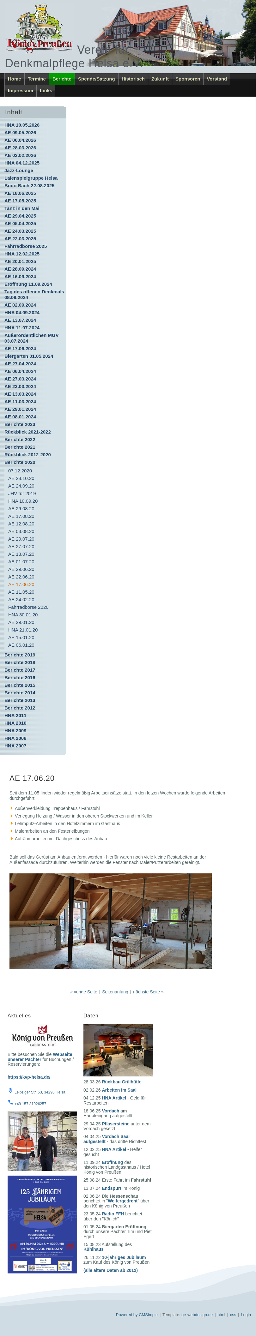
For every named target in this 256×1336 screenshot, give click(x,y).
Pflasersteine (115, 1123)
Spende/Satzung (96, 78)
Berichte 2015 (19, 685)
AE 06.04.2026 (20, 140)
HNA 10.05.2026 (22, 125)
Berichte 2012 (19, 707)
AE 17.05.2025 (20, 200)
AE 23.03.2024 (20, 386)
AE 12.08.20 (21, 523)
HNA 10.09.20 (23, 501)
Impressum (20, 90)
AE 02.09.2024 (20, 305)
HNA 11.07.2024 (22, 327)
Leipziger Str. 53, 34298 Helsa (40, 1092)
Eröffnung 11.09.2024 (28, 284)
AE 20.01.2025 (20, 261)
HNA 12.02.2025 (22, 253)
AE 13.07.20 (21, 554)
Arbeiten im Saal (119, 1090)
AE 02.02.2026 (20, 155)
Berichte (61, 78)
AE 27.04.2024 (20, 363)
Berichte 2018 (19, 662)
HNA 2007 (15, 745)
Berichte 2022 (19, 439)
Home (14, 78)
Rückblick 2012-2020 (27, 454)
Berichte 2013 (19, 700)
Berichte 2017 (19, 670)
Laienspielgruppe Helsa (31, 178)
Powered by (127, 1314)
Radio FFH (113, 1213)
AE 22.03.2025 (20, 238)
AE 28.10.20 (21, 478)
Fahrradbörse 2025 (25, 246)
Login (246, 1314)
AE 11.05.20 (21, 592)
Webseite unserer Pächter (40, 1057)
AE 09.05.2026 (20, 132)
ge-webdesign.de (197, 1314)
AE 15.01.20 (21, 637)
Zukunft (160, 78)
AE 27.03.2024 (20, 378)
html (221, 1314)
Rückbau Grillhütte (121, 1081)
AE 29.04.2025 (20, 216)
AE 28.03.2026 (20, 147)
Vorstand (217, 78)
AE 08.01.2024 (20, 416)
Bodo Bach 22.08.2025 (29, 185)
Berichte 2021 (19, 447)
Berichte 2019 (19, 654)
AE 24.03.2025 (20, 231)
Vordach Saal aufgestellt (106, 1139)
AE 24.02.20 (21, 599)
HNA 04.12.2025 (22, 162)
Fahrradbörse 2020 (28, 607)
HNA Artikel (114, 1097)
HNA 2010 (15, 723)
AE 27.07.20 (21, 546)
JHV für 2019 (22, 493)
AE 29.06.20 (21, 569)
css (233, 1314)
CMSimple (148, 1314)
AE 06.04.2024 (20, 371)
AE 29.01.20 (21, 622)
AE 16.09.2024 (20, 276)
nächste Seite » (148, 991)
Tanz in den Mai (22, 208)
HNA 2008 (15, 738)
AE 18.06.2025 (20, 193)
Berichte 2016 (19, 677)
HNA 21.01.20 (23, 629)
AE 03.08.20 (21, 531)
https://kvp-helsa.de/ (29, 1077)
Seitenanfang (115, 991)
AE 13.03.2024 (20, 394)
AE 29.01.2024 (20, 409)
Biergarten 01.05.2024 (28, 356)
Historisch (133, 78)
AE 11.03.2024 (20, 401)
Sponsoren (187, 78)
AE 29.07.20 (21, 539)
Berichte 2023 (19, 424)
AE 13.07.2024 (20, 320)
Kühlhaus (93, 1249)
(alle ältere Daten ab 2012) (110, 1270)
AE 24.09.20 (21, 485)
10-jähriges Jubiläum (124, 1257)
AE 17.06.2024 (20, 348)
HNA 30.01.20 (23, 614)
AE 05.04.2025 (20, 223)
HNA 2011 (15, 715)
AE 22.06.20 (21, 576)
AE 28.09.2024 (20, 269)
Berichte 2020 (19, 462)
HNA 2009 (15, 730)
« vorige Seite (83, 991)
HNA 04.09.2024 (22, 312)
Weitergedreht (122, 1200)
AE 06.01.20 (21, 645)
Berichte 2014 (19, 692)
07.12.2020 (20, 470)
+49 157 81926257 (30, 1104)
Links (46, 90)
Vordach (110, 1110)
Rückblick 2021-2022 (27, 431)
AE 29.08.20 (21, 508)
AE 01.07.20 (21, 561)
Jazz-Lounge (18, 170)
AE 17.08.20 (21, 516)
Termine (37, 78)
